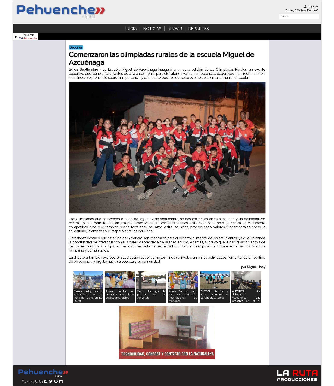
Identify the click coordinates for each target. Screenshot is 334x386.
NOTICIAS (152, 28)
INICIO (131, 28)
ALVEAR (175, 28)
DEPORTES (198, 28)
